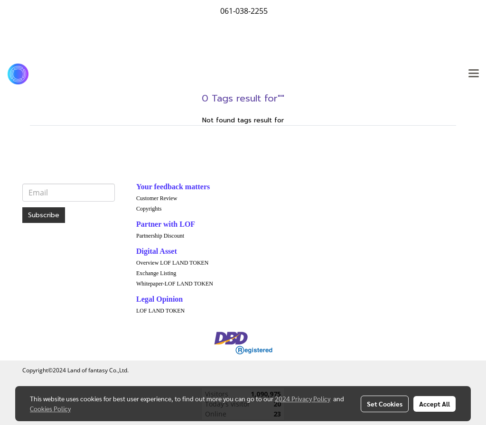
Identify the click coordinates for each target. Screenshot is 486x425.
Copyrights (148, 208)
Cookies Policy (50, 408)
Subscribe (43, 215)
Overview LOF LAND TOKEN (172, 262)
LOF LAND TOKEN (160, 310)
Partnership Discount (160, 235)
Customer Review (156, 198)
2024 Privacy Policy (302, 398)
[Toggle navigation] (473, 74)
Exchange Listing (156, 273)
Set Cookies (384, 403)
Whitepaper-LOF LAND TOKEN (174, 283)
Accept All (434, 403)
